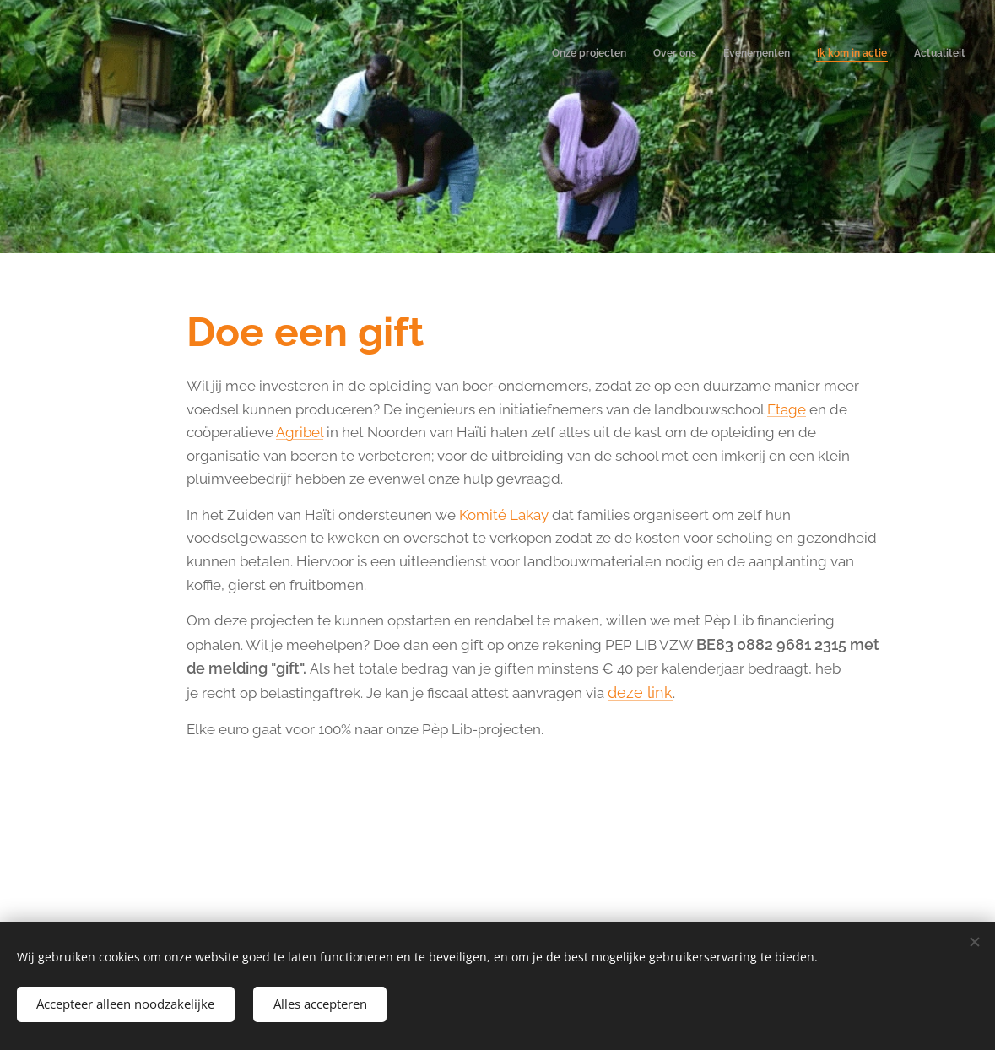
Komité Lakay (503, 514)
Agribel (298, 432)
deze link (639, 692)
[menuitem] (862, 55)
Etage (785, 409)
